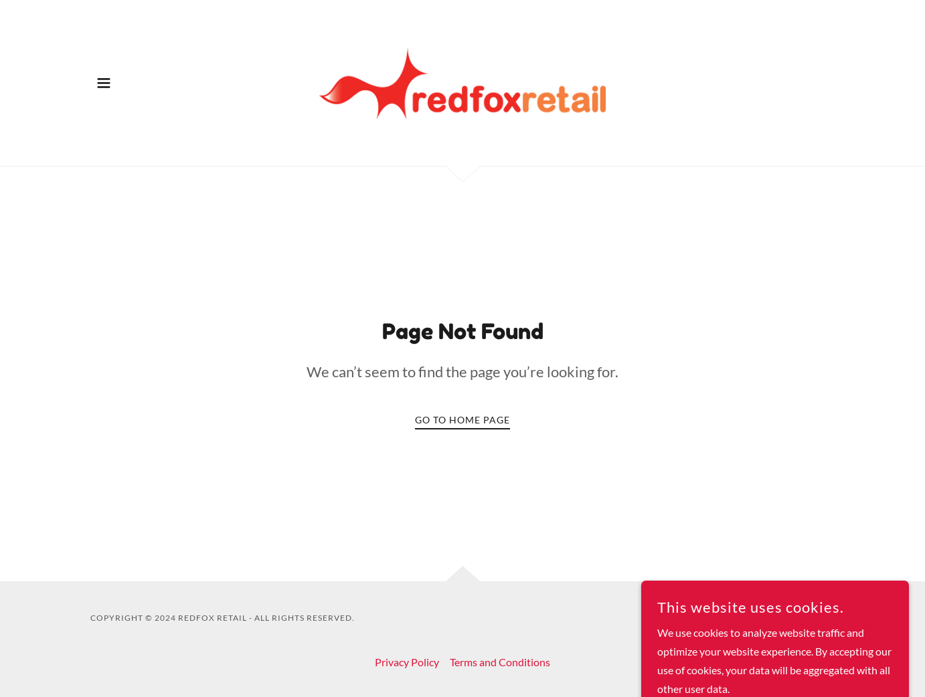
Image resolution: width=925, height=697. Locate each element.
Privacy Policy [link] (407, 662)
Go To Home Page (462, 419)
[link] (463, 81)
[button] (103, 83)
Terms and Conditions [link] (500, 662)
